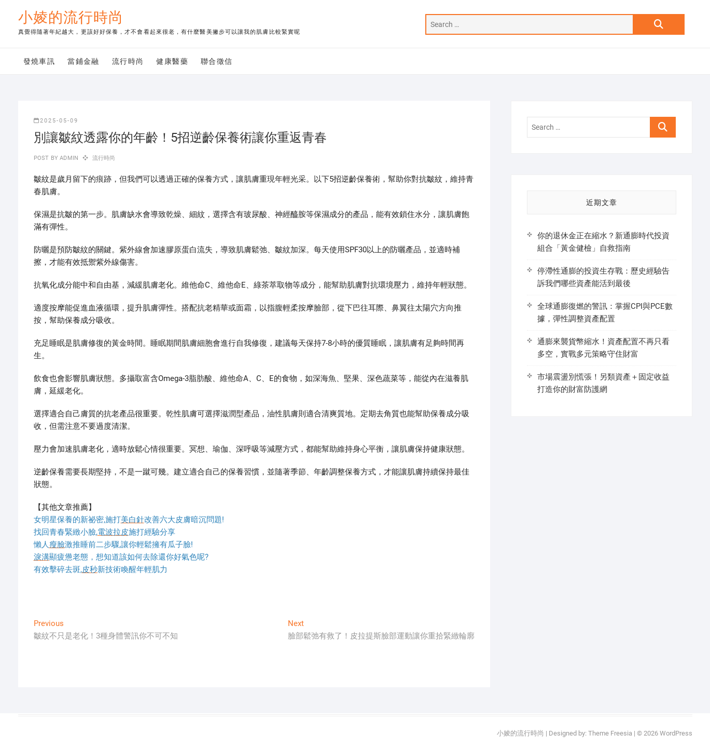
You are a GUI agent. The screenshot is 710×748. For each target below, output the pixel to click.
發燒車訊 (39, 61)
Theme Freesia (610, 733)
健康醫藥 (172, 61)
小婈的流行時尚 (70, 17)
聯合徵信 (217, 61)
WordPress (676, 733)
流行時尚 (128, 61)
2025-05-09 (56, 120)
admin (68, 158)
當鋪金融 (83, 61)
